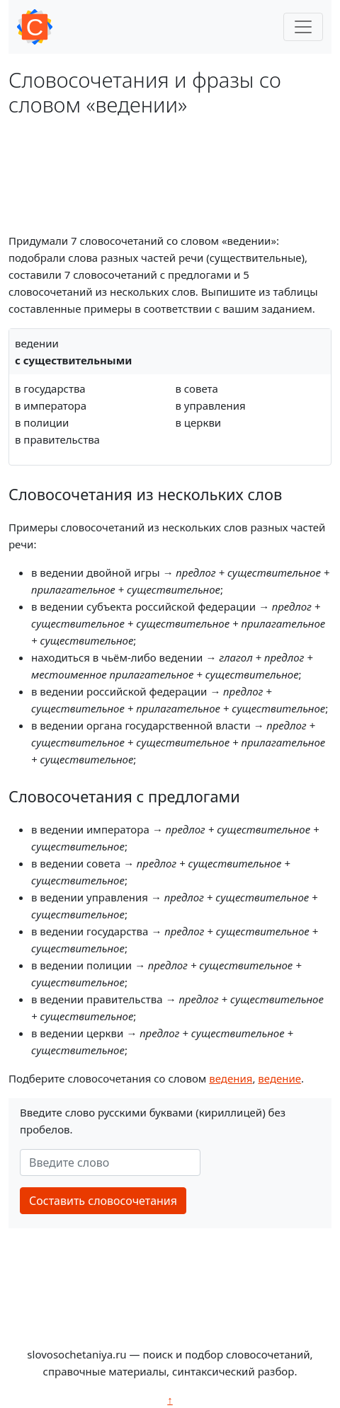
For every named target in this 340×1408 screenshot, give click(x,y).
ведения (230, 1078)
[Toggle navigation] (303, 27)
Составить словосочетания (103, 1200)
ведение (279, 1078)
